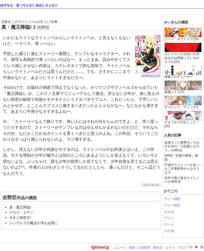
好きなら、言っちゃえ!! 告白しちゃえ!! (28, 5)
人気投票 (144, 247)
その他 (169, 231)
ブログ (182, 247)
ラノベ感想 (172, 199)
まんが (169, 212)
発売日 (158, 247)
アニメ (169, 218)
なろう (170, 247)
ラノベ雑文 (172, 205)
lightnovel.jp (100, 247)
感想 (132, 247)
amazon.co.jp (147, 73)
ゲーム (169, 224)
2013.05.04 (151, 185)
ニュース (119, 247)
